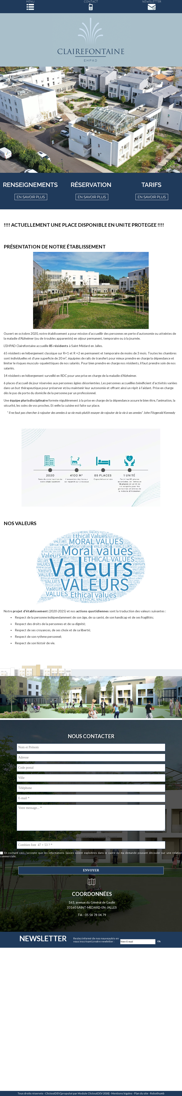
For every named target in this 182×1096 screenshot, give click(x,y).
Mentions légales (121, 1093)
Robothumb (157, 1093)
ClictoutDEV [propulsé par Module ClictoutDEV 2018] (77, 1093)
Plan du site (141, 1093)
